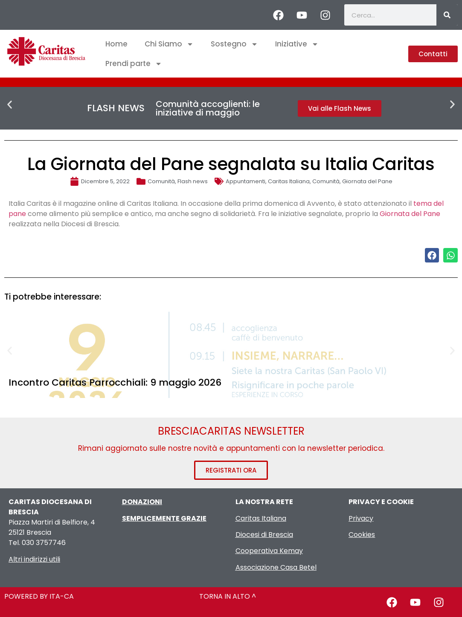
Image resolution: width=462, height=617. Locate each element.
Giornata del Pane (367, 181)
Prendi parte (133, 64)
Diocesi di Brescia (264, 534)
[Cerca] (447, 15)
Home (116, 44)
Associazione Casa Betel (276, 567)
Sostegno (234, 44)
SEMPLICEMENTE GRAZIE (164, 518)
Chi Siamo (169, 44)
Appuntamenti (245, 181)
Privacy (361, 518)
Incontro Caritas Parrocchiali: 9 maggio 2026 (115, 382)
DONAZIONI (142, 502)
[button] (9, 104)
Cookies (362, 534)
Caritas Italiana (289, 181)
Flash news (192, 181)
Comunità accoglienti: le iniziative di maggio (208, 108)
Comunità (161, 181)
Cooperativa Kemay (269, 551)
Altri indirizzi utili (34, 559)
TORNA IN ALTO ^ (227, 596)
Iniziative (297, 44)
